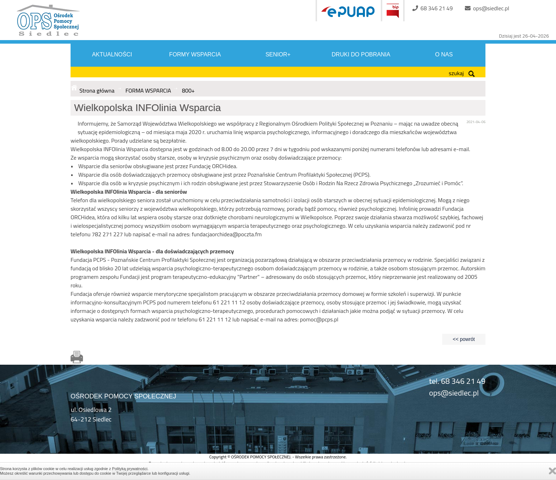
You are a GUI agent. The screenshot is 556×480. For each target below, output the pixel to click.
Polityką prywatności (130, 469)
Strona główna (97, 90)
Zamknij (552, 471)
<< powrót (464, 339)
